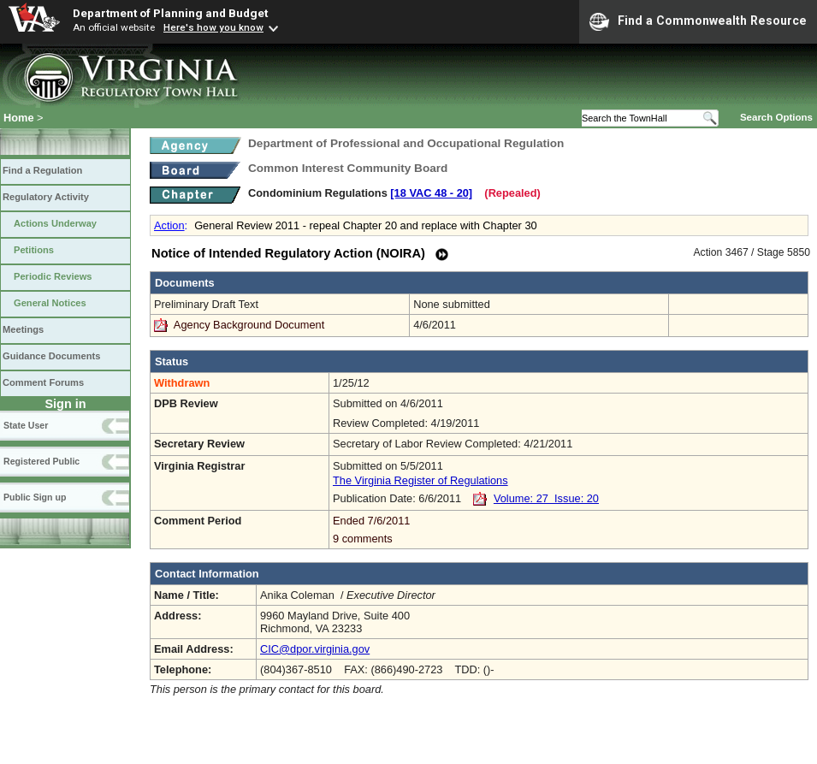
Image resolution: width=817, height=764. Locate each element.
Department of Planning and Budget (170, 13)
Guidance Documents (51, 356)
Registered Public (41, 461)
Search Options (776, 117)
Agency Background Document (249, 324)
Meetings (23, 329)
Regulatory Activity (46, 197)
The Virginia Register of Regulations (420, 480)
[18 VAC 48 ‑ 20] (431, 193)
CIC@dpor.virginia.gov (315, 649)
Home (18, 117)
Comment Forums (43, 382)
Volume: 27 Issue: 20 (546, 498)
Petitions (34, 250)
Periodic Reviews (53, 276)
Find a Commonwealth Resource (698, 21)
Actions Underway (55, 223)
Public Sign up (34, 497)
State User (25, 425)
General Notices (50, 303)
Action (169, 225)
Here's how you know (213, 27)
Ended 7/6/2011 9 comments (568, 529)
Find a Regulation (42, 170)
